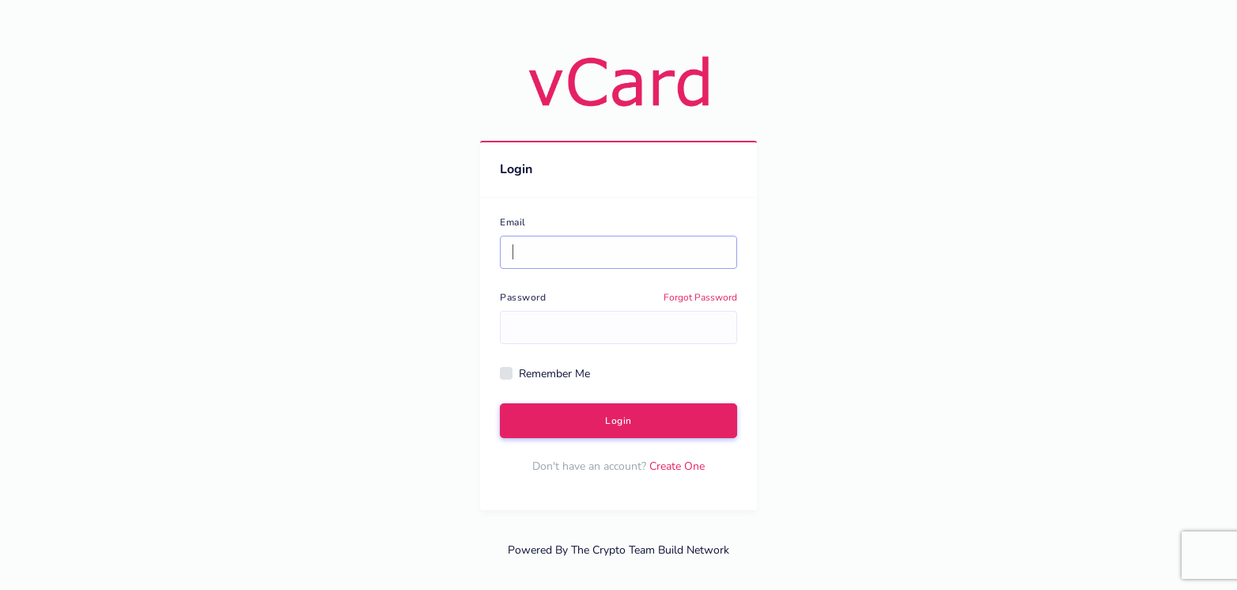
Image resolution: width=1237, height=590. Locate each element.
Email (513, 222)
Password (523, 297)
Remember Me (554, 373)
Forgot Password (700, 297)
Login (618, 420)
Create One (677, 466)
